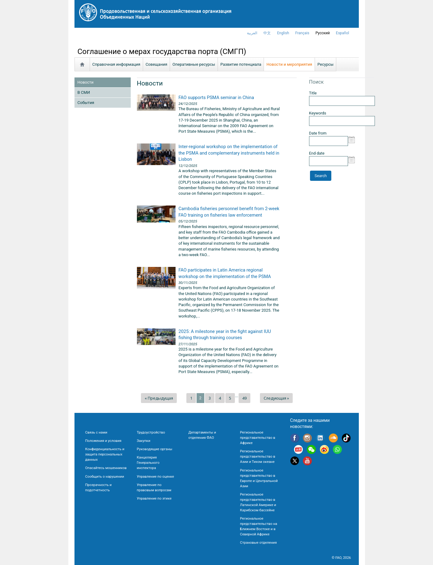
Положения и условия (103, 440)
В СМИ (84, 92)
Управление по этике (154, 498)
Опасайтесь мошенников (106, 468)
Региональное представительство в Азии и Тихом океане (257, 456)
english (283, 33)
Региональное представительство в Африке (257, 437)
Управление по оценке (155, 476)
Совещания (156, 64)
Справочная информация (116, 64)
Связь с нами (96, 432)
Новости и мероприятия (289, 64)
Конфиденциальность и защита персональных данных (105, 454)
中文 (267, 33)
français (302, 33)
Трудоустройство (151, 432)
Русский (323, 33)
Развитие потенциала (240, 64)
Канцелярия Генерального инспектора (148, 462)
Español (342, 33)
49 (244, 398)
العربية (252, 33)
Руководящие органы (154, 449)
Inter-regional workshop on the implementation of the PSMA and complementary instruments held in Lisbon (229, 153)
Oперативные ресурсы (193, 64)
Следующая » (276, 398)
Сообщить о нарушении (104, 476)
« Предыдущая (159, 398)
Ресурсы (325, 64)
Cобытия (86, 102)
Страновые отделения (258, 542)
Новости (86, 82)
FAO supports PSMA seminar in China (216, 97)
